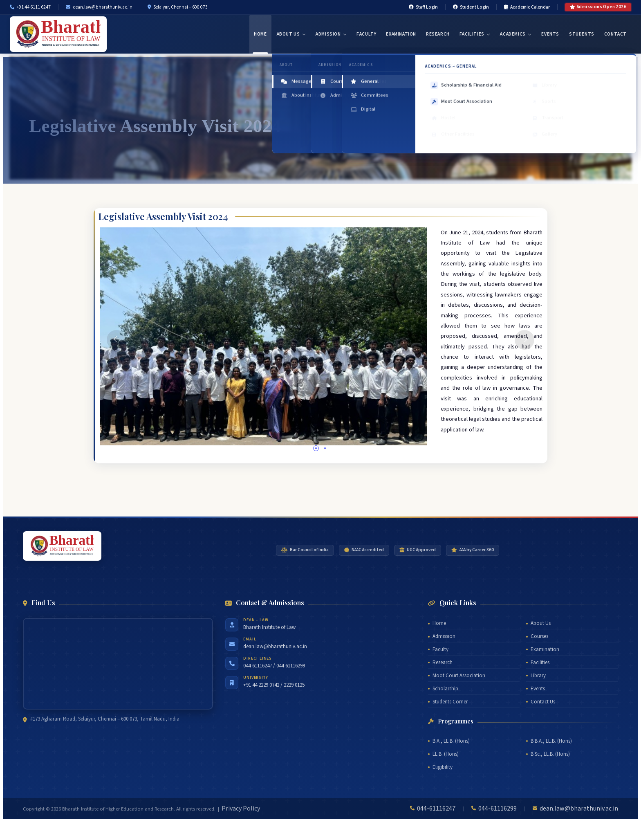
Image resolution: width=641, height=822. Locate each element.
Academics (515, 34)
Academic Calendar (527, 7)
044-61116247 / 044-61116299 (274, 665)
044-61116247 (436, 808)
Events (550, 34)
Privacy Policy (241, 808)
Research (438, 34)
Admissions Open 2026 (598, 7)
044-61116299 (497, 808)
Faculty (366, 34)
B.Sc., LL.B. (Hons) (550, 754)
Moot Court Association (459, 675)
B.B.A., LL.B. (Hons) (551, 741)
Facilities (475, 34)
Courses (539, 636)
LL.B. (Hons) (446, 754)
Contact (615, 34)
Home (260, 34)
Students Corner (450, 701)
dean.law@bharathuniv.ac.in (275, 646)
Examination (401, 34)
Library (538, 675)
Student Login (471, 7)
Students (581, 34)
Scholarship (445, 688)
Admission (331, 34)
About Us (291, 34)
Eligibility (443, 767)
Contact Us (543, 701)
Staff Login (423, 7)
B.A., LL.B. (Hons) (451, 741)
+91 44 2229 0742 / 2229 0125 (274, 685)
